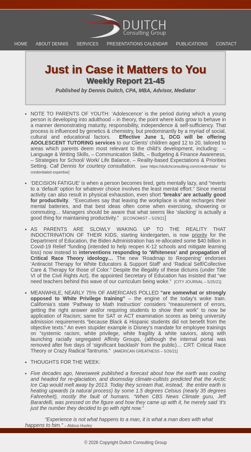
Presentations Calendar (137, 43)
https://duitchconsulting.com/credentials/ (183, 166)
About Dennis (52, 43)
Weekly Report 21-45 (126, 80)
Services (87, 43)
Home (21, 43)
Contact (226, 43)
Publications (191, 43)
